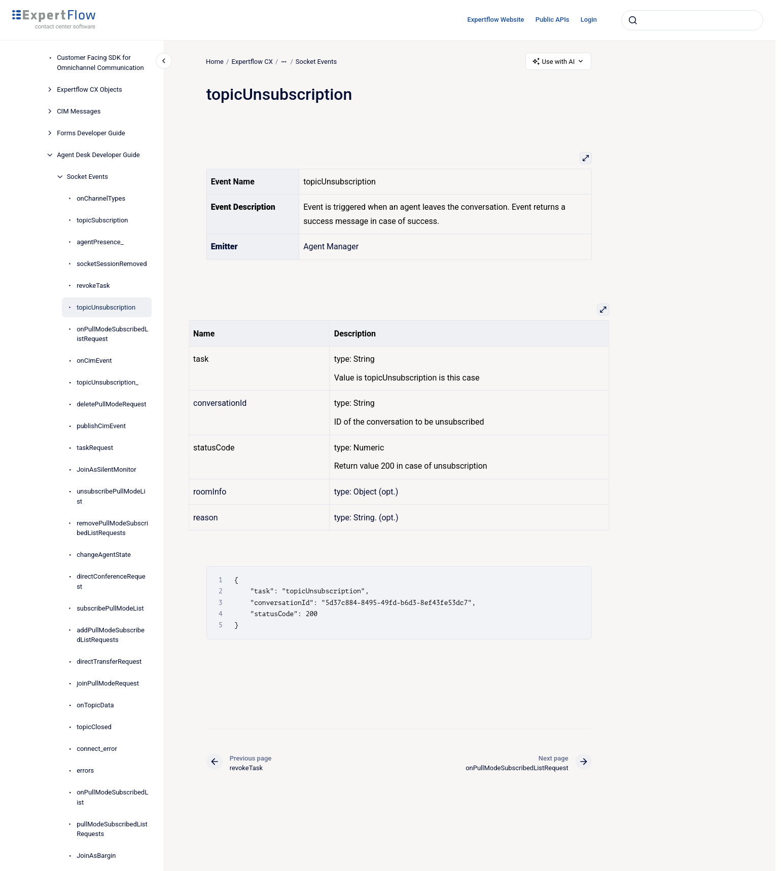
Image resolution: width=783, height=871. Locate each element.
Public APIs (553, 19)
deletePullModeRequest (111, 404)
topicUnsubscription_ (107, 382)
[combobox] (692, 20)
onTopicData (95, 705)
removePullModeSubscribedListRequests (112, 528)
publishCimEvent (101, 426)
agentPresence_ (100, 242)
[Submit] (633, 20)
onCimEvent (94, 360)
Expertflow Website (495, 19)
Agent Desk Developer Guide (98, 155)
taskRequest (95, 447)
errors (85, 770)
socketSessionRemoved (112, 264)
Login (589, 19)
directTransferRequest (109, 661)
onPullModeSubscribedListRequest (112, 334)
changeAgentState (104, 554)
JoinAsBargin (96, 855)
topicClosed (94, 727)
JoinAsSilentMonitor (106, 469)
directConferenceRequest (111, 581)
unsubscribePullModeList (111, 496)
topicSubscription (102, 220)
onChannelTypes (101, 198)
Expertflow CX (252, 61)
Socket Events (87, 176)
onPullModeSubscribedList (112, 797)
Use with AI (558, 61)
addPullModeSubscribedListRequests (111, 635)
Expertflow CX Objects (89, 89)
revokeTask (93, 285)
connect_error (97, 748)
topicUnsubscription (106, 307)
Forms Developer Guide (91, 133)
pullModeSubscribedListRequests (112, 829)
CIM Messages (78, 111)
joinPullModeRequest (108, 683)
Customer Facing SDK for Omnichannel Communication (100, 62)
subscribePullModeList (110, 608)
